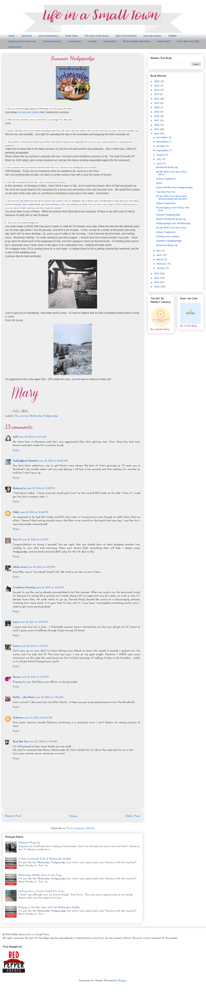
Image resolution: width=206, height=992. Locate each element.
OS (16, 416)
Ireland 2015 (109, 41)
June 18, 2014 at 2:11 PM (35, 539)
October (161, 146)
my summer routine (28, 112)
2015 (157, 129)
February (161, 263)
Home (11, 36)
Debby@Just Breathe (25, 461)
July (159, 159)
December (162, 137)
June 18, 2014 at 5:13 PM (34, 646)
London (92, 41)
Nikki (16, 512)
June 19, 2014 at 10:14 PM (38, 718)
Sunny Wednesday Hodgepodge (174, 187)
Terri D (17, 539)
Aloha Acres (20, 567)
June (159, 163)
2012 (157, 278)
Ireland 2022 (163, 41)
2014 (157, 133)
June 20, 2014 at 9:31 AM (43, 741)
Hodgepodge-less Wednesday (173, 223)
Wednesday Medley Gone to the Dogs (40, 875)
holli (15, 437)
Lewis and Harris (52, 204)
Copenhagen (74, 41)
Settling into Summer (168, 236)
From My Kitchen (152, 36)
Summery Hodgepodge (169, 240)
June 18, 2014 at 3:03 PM (41, 567)
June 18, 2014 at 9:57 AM (32, 437)
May (159, 250)
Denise (16, 677)
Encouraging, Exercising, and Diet (172, 209)
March (160, 259)
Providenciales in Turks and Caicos (114, 201)
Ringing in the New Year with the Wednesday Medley (49, 907)
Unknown (18, 718)
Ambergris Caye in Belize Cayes (85, 201)
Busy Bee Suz (20, 741)
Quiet (159, 183)
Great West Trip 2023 (188, 41)
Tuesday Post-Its (165, 191)
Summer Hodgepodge (168, 214)
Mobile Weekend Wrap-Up (171, 219)
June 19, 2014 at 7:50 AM (49, 697)
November (162, 141)
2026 (157, 81)
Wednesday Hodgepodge (43, 416)
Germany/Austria (52, 41)
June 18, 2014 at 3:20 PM (34, 622)
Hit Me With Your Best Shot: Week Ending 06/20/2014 (171, 197)
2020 (157, 107)
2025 (157, 85)
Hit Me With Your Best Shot (171, 227)
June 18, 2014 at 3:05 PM (50, 587)
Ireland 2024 (14, 47)
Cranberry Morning (24, 587)
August (160, 154)
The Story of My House (96, 36)
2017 (157, 120)
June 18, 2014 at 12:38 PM (41, 488)
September (162, 150)
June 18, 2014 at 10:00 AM (53, 461)
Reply (16, 450)
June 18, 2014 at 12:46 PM (34, 512)
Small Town (71, 36)
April (159, 255)
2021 (157, 103)
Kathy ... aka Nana (23, 697)
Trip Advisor (24, 201)
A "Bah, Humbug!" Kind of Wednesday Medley (44, 859)
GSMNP (172, 36)
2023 (157, 94)
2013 (157, 273)
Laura (16, 646)
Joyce (16, 622)
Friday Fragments (166, 178)
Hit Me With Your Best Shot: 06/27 (171, 173)
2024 (157, 90)
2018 (157, 116)
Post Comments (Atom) (81, 828)
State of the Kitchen (126, 36)
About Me (27, 36)
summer (23, 416)
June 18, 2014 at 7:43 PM (35, 677)
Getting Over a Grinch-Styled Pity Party (41, 891)
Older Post (132, 816)
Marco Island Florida (31, 204)
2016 (157, 125)
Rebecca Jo (19, 488)
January (161, 268)
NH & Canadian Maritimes (136, 41)
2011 (156, 282)
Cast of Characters (49, 36)
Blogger (122, 980)
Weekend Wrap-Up (29, 842)
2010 (157, 286)
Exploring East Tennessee (22, 41)
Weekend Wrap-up (166, 245)
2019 (157, 111)
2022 (157, 98)
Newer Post (13, 816)
